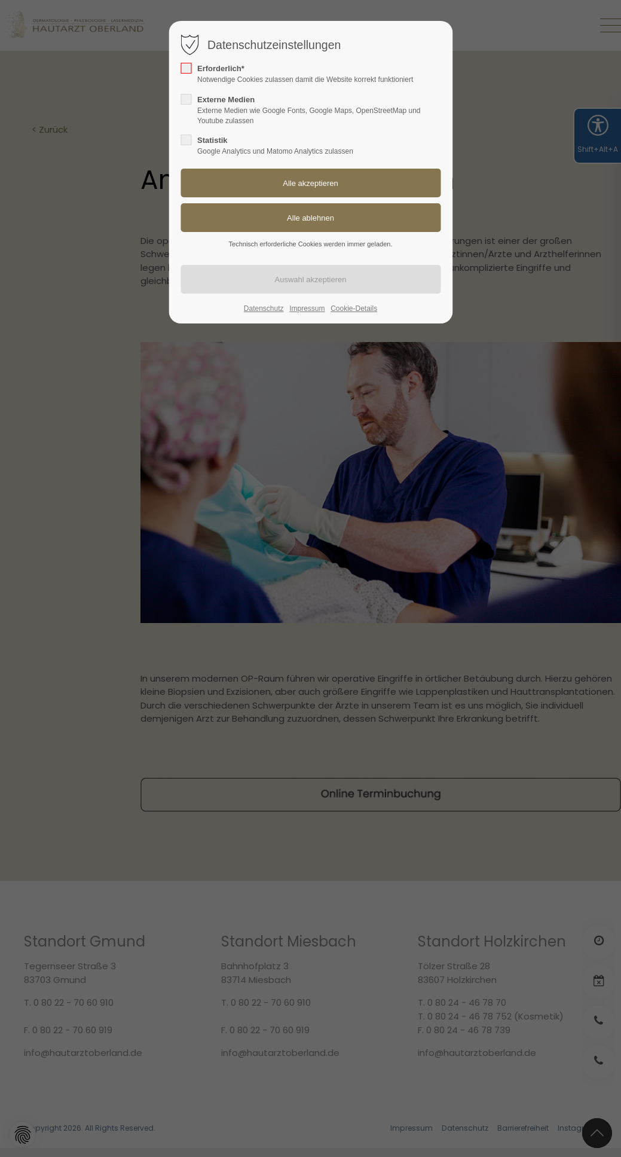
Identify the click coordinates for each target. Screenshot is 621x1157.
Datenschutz (264, 308)
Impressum (307, 308)
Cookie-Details (354, 308)
